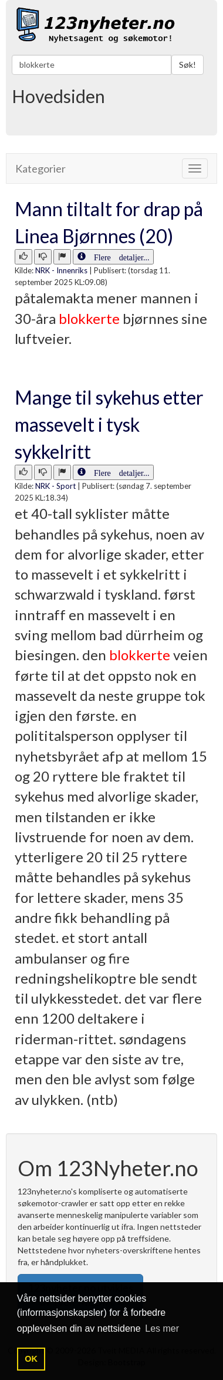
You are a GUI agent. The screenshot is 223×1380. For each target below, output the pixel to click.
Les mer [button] (162, 1328)
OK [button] (31, 1359)
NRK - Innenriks (61, 270)
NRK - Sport (55, 486)
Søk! (187, 64)
